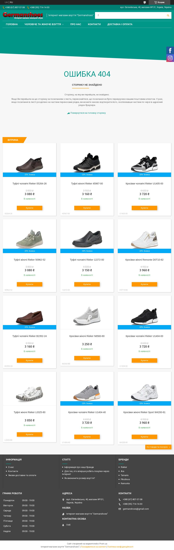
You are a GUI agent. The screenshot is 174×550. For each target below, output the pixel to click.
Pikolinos (125, 479)
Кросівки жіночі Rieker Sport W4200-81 (144, 412)
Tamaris (124, 475)
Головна (12, 24)
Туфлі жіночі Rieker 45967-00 (87, 183)
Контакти (94, 24)
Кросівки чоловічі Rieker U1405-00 (144, 183)
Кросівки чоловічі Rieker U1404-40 (87, 412)
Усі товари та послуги (157, 447)
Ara (122, 471)
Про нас (75, 24)
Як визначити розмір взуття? (79, 478)
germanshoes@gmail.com (136, 509)
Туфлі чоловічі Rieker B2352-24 (29, 336)
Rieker (124, 467)
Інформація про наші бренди (79, 467)
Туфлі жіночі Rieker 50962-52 (29, 259)
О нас (11, 467)
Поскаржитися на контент (93, 547)
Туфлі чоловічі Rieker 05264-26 (30, 183)
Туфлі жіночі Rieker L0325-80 (29, 412)
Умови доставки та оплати (22, 475)
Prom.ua (103, 544)
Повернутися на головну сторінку (88, 113)
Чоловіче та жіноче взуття (42, 24)
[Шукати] (168, 15)
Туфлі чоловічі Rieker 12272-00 (87, 259)
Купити (29, 208)
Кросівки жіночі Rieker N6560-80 (87, 336)
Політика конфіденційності (120, 547)
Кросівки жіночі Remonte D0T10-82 (144, 259)
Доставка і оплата (119, 24)
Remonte (125, 483)
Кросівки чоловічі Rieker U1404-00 (144, 336)
